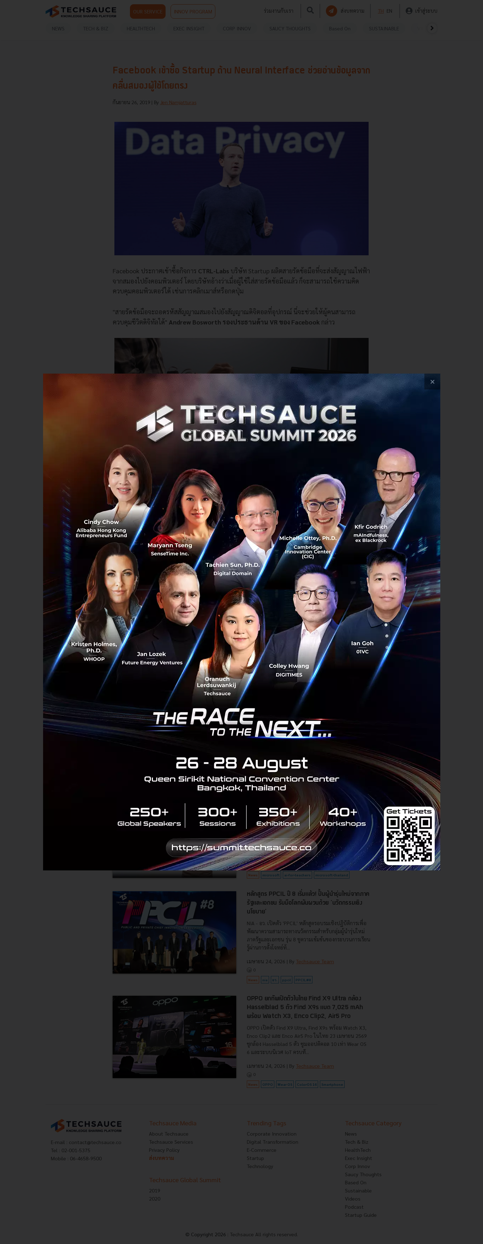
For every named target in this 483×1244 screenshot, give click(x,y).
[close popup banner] (432, 381)
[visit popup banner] (241, 622)
